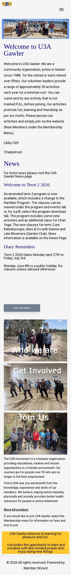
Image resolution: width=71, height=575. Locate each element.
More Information (16, 509)
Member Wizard (36, 568)
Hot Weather (22, 308)
